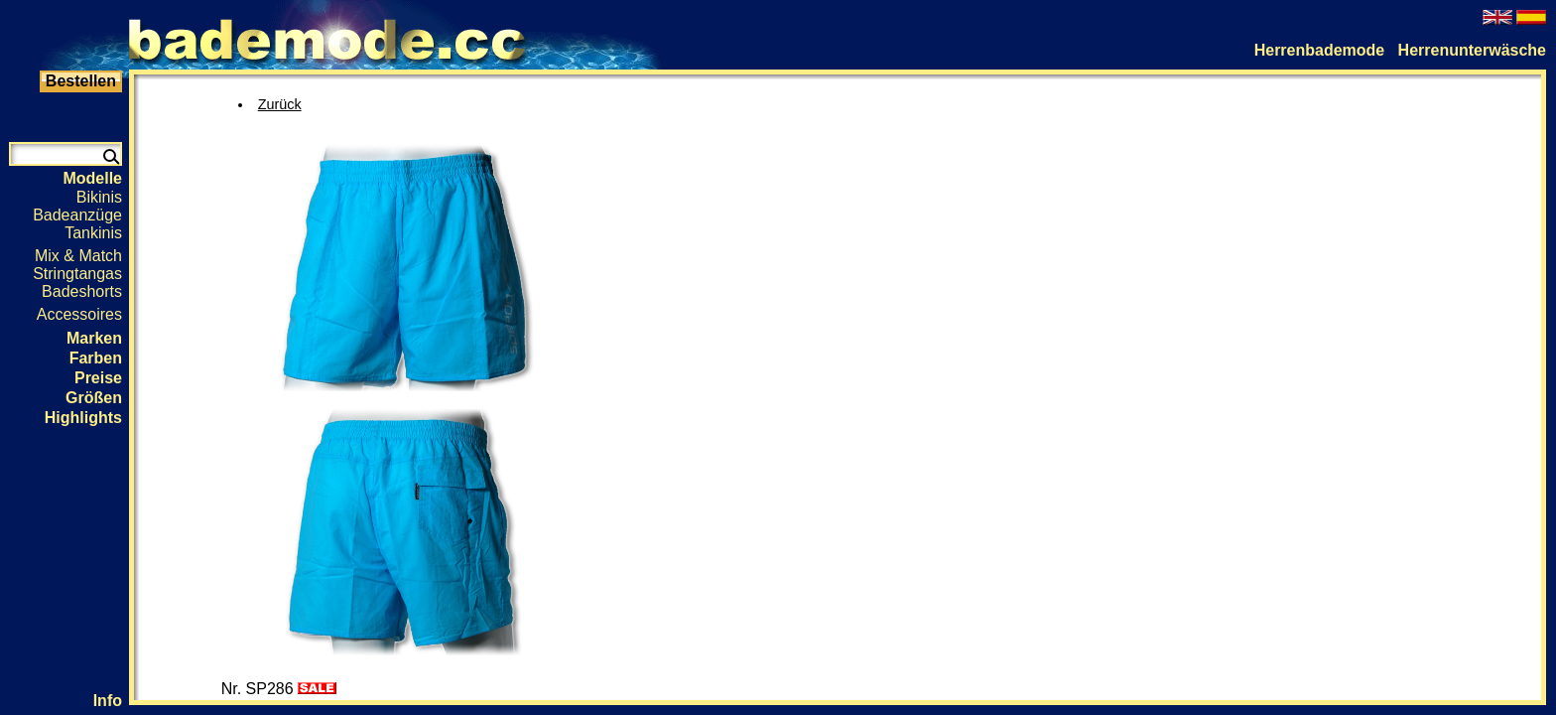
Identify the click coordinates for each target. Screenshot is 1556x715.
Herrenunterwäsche (1472, 50)
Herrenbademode (1319, 50)
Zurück (280, 104)
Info (107, 700)
